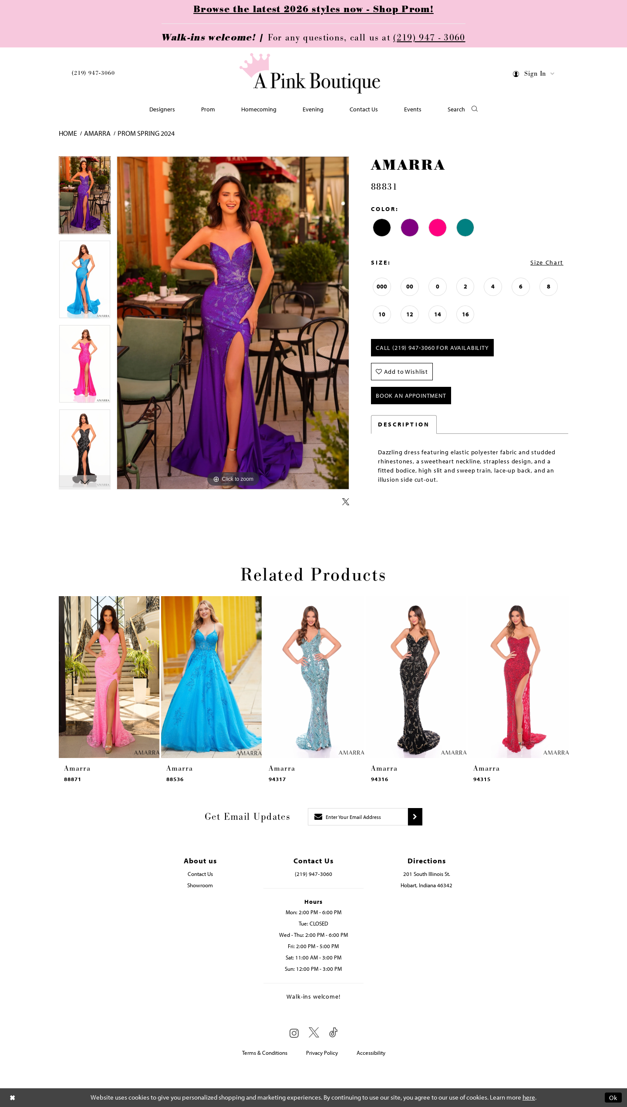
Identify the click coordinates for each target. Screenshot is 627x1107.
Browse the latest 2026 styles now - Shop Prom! (313, 9)
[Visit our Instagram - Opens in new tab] (294, 1033)
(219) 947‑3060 (93, 73)
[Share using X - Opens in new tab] (345, 502)
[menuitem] (93, 74)
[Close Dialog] (12, 1097)
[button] (534, 75)
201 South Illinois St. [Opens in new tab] (426, 873)
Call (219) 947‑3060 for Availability (432, 348)
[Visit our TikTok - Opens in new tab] (333, 1032)
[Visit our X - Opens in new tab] (314, 1032)
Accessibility (371, 1052)
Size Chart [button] (546, 262)
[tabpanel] (85, 198)
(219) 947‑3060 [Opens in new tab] (313, 873)
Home (68, 133)
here (528, 1098)
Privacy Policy (322, 1052)
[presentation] (109, 677)
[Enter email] (358, 816)
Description (404, 424)
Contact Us (200, 873)
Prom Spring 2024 (146, 133)
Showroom (200, 885)
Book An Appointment (411, 395)
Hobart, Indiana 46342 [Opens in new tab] (426, 885)
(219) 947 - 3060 (429, 38)
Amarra (97, 133)
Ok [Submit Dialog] (613, 1098)
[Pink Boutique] (310, 74)
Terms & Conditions (264, 1052)
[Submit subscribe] (415, 816)
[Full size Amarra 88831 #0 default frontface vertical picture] (233, 323)
